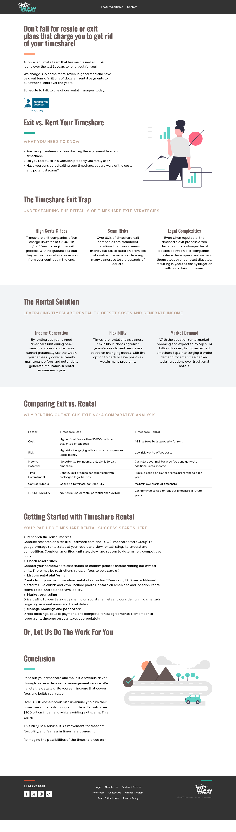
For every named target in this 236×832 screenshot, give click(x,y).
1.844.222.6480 (34, 786)
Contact (132, 7)
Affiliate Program (134, 792)
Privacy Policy (130, 798)
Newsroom (98, 792)
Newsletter (111, 787)
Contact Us (114, 792)
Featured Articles (112, 7)
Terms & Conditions (108, 798)
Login (98, 787)
